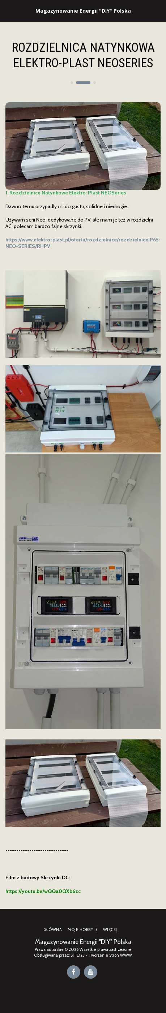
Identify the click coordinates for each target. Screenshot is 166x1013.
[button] (8, 10)
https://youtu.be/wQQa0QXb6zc (43, 891)
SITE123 (78, 955)
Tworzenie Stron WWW (110, 955)
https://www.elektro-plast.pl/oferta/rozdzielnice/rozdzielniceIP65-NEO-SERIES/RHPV (83, 242)
